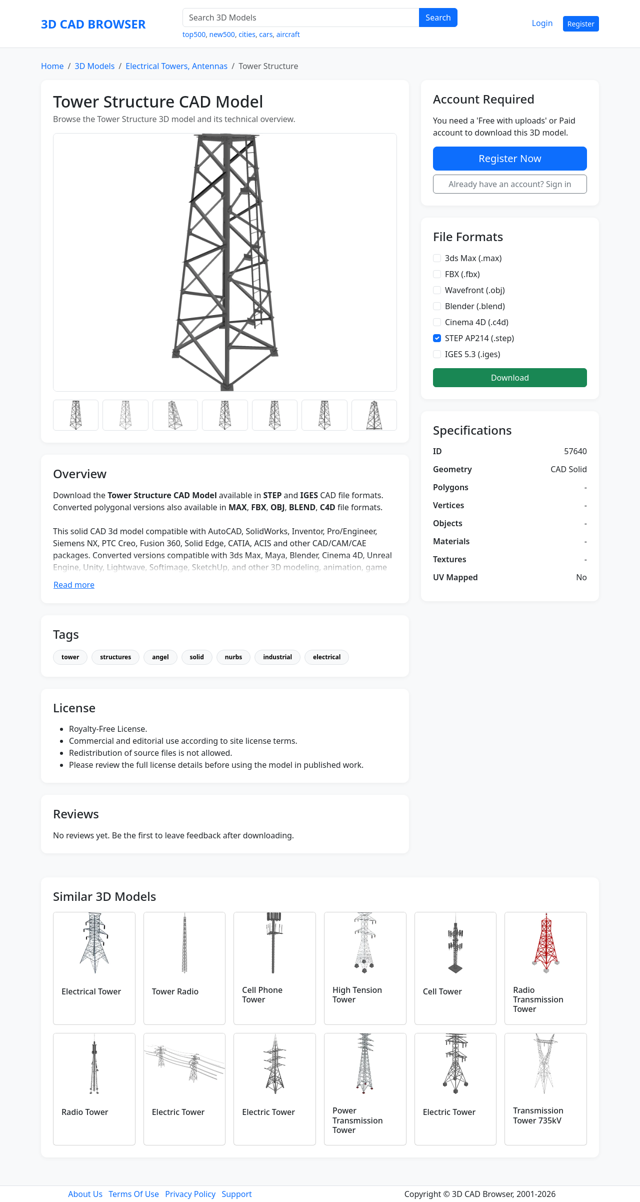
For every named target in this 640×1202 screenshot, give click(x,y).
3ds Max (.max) (473, 258)
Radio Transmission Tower (538, 999)
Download (510, 377)
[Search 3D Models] (301, 17)
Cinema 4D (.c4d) (476, 322)
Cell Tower (442, 991)
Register (581, 24)
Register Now (509, 158)
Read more (74, 584)
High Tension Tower (357, 994)
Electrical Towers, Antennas (177, 66)
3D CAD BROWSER (93, 24)
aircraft (288, 34)
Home (52, 66)
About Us (85, 1193)
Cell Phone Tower (262, 994)
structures (115, 657)
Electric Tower (178, 1111)
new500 (222, 34)
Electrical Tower (91, 991)
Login (542, 23)
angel (160, 657)
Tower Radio (175, 991)
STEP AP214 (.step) (479, 338)
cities (247, 34)
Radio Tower (85, 1111)
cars (265, 34)
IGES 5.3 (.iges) (472, 354)
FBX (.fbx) (462, 274)
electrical (326, 657)
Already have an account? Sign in (510, 184)
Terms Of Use (133, 1193)
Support (237, 1193)
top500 (194, 34)
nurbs (233, 657)
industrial (277, 657)
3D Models (94, 66)
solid (197, 657)
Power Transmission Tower (357, 1120)
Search (438, 17)
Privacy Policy (190, 1193)
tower (70, 657)
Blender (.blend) (475, 306)
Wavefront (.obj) (475, 290)
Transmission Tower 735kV (538, 1115)
